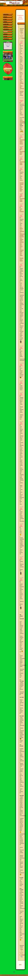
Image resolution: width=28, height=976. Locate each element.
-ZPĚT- (20, 964)
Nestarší (23, 38)
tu (21, 596)
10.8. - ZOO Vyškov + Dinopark (21, 255)
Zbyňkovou (22, 88)
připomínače (22, 121)
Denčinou (22, 91)
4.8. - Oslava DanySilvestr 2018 (21, 188)
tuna (20, 418)
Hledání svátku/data (8, 67)
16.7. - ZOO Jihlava (21, 245)
